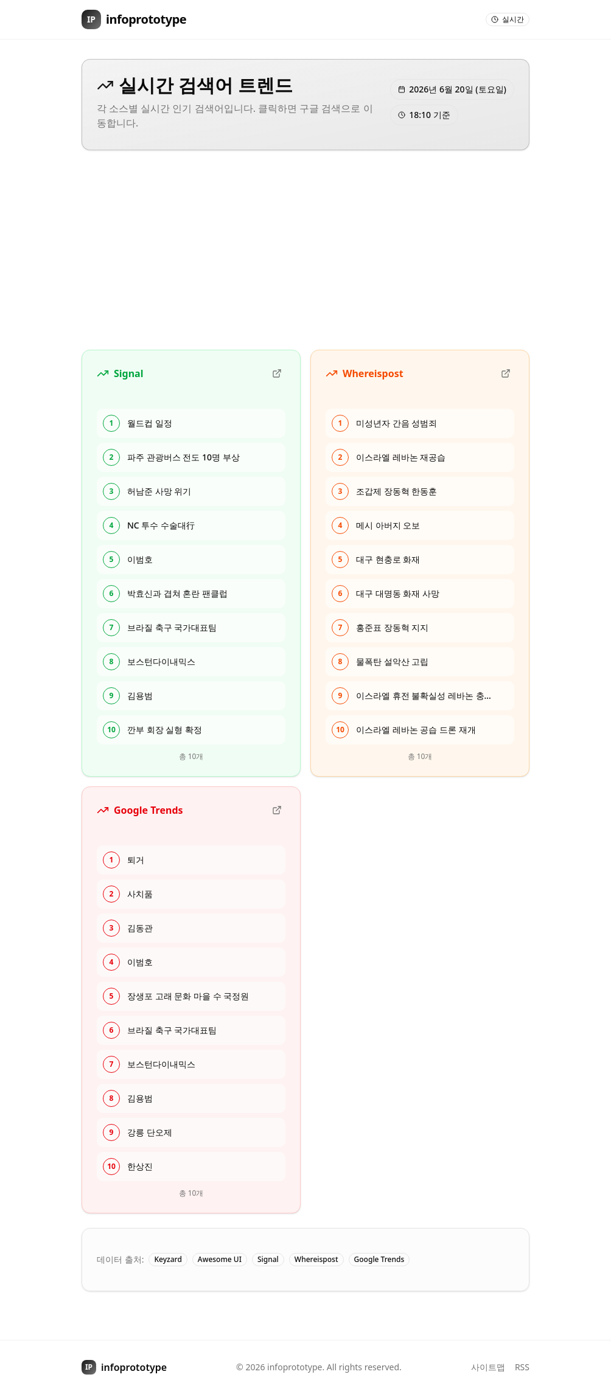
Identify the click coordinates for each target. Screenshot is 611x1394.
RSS (522, 1367)
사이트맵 (488, 1367)
